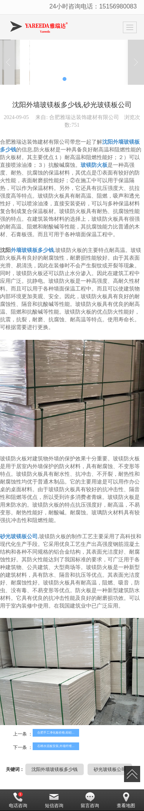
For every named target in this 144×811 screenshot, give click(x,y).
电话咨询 (18, 800)
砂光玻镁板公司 (110, 769)
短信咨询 (54, 800)
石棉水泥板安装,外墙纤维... (55, 746)
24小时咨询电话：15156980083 (93, 6)
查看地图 (126, 800)
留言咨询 (90, 800)
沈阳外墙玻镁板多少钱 (54, 769)
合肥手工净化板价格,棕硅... (55, 732)
